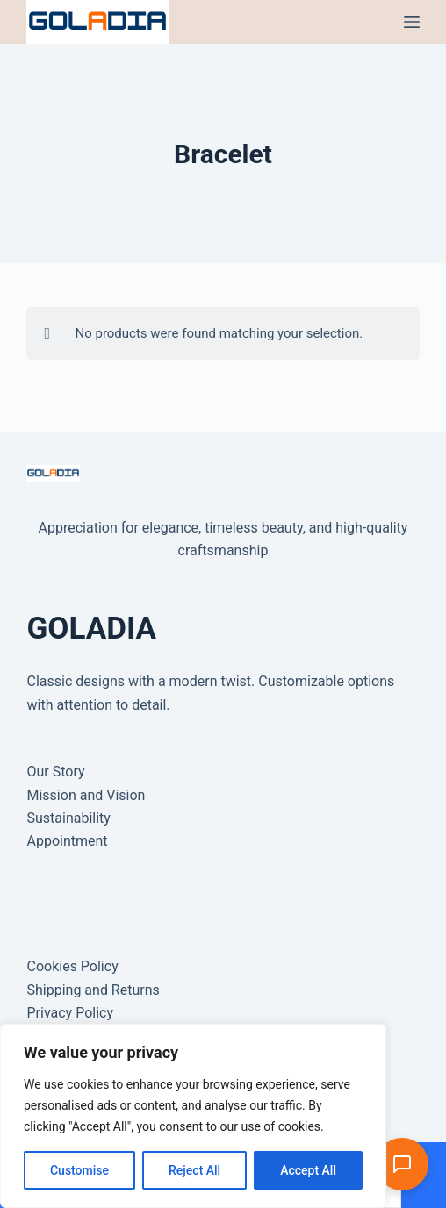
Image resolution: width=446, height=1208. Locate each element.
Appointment (66, 841)
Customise (79, 1170)
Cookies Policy (72, 966)
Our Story (55, 771)
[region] (193, 1116)
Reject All (194, 1170)
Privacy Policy (69, 1012)
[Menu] (412, 22)
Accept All (308, 1170)
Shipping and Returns (92, 990)
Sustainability (68, 818)
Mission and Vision (85, 795)
